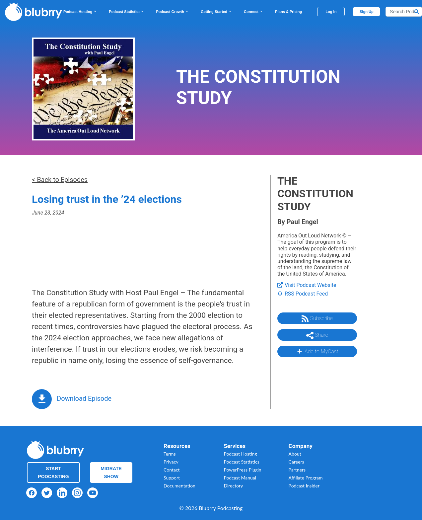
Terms (170, 454)
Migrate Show (111, 472)
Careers (296, 462)
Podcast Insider (304, 485)
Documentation (179, 485)
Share (317, 335)
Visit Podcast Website (306, 285)
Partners (297, 470)
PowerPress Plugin (242, 470)
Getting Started (216, 12)
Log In (330, 12)
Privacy (171, 462)
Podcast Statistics (126, 12)
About (295, 454)
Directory (233, 485)
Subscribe (317, 318)
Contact (172, 470)
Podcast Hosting (80, 12)
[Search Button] (417, 11)
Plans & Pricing (288, 12)
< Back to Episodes (60, 180)
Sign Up (367, 12)
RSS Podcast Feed (302, 294)
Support (172, 477)
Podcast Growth (172, 12)
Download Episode (84, 398)
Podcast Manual (240, 477)
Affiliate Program (306, 477)
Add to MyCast (317, 351)
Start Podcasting (53, 472)
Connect (253, 12)
